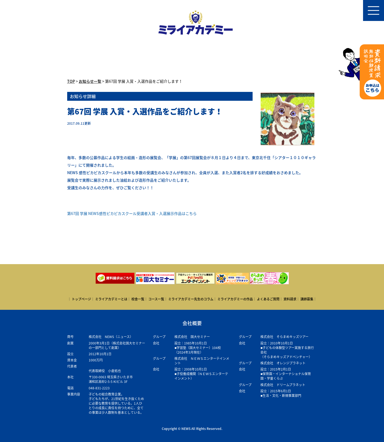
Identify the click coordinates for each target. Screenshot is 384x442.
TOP (71, 81)
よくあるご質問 (268, 299)
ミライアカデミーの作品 (235, 299)
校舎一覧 (137, 299)
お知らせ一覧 (90, 81)
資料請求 (289, 299)
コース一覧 (156, 299)
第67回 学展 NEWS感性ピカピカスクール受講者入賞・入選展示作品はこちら (132, 213)
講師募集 (306, 299)
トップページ (81, 299)
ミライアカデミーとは (111, 299)
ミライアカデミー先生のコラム (190, 299)
